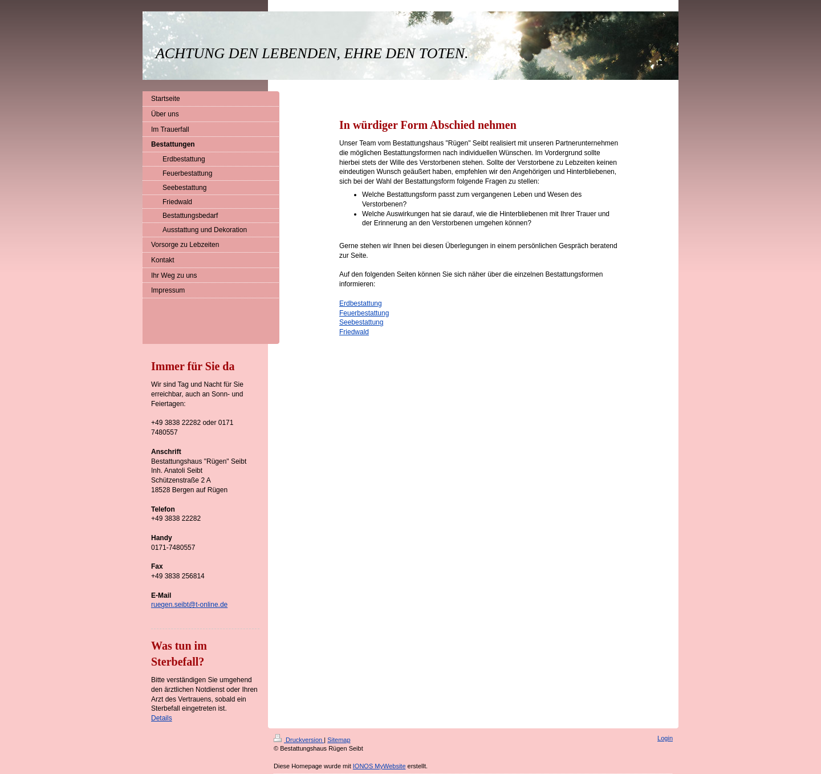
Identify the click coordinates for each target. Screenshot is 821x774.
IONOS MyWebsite (379, 766)
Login (665, 738)
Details (161, 718)
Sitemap (338, 739)
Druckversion (299, 739)
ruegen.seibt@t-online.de (189, 605)
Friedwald (354, 332)
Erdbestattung (360, 303)
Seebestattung (361, 322)
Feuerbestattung (364, 313)
